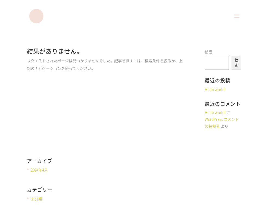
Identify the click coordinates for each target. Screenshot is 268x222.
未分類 (36, 199)
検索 (208, 52)
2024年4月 (39, 170)
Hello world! (215, 89)
